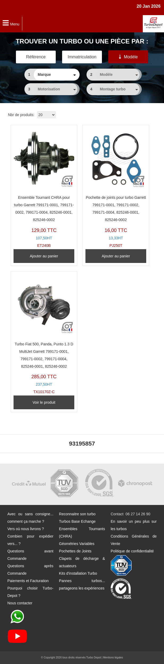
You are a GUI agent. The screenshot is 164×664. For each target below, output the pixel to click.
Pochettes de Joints (75, 551)
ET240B (44, 188)
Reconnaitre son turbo (77, 514)
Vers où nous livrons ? (25, 529)
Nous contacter (19, 603)
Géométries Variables (76, 544)
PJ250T (115, 188)
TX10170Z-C (44, 334)
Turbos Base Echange (77, 521)
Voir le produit (44, 402)
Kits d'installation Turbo (78, 573)
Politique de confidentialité (132, 551)
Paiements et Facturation (28, 581)
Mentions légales (113, 657)
